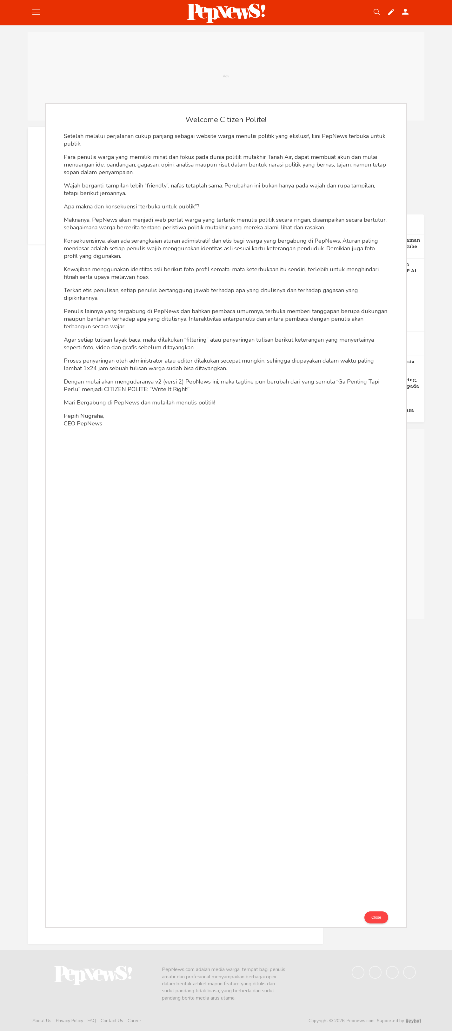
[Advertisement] (226, 76)
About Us (41, 1021)
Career (134, 1021)
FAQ (92, 1021)
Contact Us (112, 1021)
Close (376, 917)
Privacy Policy (69, 1021)
